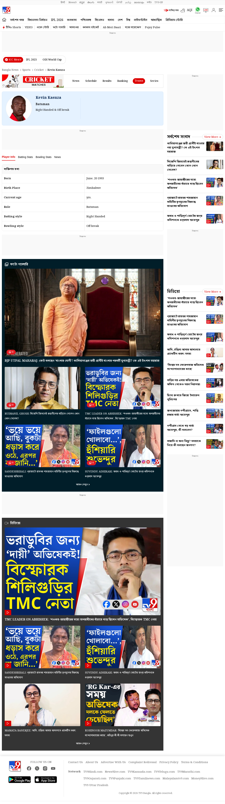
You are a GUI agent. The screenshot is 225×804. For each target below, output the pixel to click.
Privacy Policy (168, 762)
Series (154, 81)
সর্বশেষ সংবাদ (178, 137)
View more (212, 137)
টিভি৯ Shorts (13, 27)
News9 (72, 2)
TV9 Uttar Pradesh (95, 785)
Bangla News (10, 70)
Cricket (39, 70)
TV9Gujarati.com (94, 778)
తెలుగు (90, 2)
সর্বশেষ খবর (17, 20)
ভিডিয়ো (15, 523)
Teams (139, 81)
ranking (122, 81)
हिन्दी (63, 2)
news (75, 81)
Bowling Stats (44, 157)
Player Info (8, 156)
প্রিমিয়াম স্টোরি (174, 20)
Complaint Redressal (142, 762)
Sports (26, 70)
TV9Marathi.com (188, 772)
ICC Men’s (15, 60)
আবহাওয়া (74, 27)
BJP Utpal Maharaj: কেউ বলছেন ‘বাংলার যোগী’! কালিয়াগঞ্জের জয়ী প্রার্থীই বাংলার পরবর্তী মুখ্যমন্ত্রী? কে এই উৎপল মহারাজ (82, 360)
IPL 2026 (57, 20)
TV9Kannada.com (140, 772)
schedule (91, 81)
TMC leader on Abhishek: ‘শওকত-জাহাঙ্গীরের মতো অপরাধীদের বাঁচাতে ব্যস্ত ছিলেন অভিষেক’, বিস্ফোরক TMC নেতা (81, 619)
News (57, 157)
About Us (92, 762)
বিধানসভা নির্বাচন (37, 20)
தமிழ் (128, 2)
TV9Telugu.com (164, 772)
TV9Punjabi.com (120, 778)
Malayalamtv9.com (176, 778)
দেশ (120, 20)
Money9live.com (202, 778)
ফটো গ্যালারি (59, 27)
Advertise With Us (113, 762)
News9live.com (115, 772)
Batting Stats (25, 157)
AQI (189, 10)
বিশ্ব (128, 20)
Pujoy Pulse (152, 27)
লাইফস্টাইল (140, 20)
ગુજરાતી (109, 2)
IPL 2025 (31, 60)
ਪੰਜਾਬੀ (119, 2)
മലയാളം (139, 2)
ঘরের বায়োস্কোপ (133, 27)
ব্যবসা (111, 20)
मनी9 (149, 2)
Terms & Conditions (194, 762)
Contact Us (75, 762)
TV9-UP (158, 2)
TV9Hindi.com (93, 772)
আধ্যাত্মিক (156, 20)
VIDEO (29, 27)
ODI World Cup (52, 60)
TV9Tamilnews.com (147, 778)
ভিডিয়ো (173, 291)
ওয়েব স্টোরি (43, 27)
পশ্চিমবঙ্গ (85, 20)
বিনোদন (99, 20)
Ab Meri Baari (112, 27)
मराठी (99, 2)
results (107, 81)
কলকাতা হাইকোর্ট (91, 27)
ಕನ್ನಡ (81, 2)
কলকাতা (72, 20)
